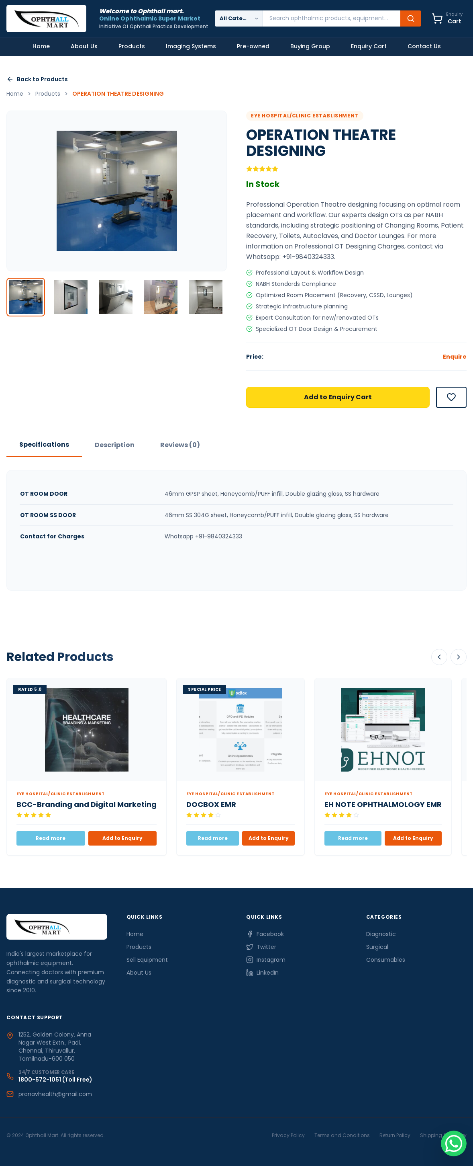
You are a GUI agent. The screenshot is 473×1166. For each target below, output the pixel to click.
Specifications (44, 444)
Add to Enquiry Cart (338, 397)
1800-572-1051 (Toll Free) (55, 1080)
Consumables (385, 960)
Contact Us (424, 46)
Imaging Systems (191, 46)
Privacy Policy (288, 1135)
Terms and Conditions (342, 1135)
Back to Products (37, 79)
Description (115, 445)
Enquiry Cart (369, 46)
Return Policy (394, 1135)
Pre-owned (253, 46)
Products (131, 46)
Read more (50, 838)
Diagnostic (381, 934)
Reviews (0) (180, 445)
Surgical (377, 947)
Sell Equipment (147, 960)
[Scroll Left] (439, 657)
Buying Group (310, 46)
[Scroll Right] (459, 657)
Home (41, 46)
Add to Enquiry (122, 838)
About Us (84, 46)
